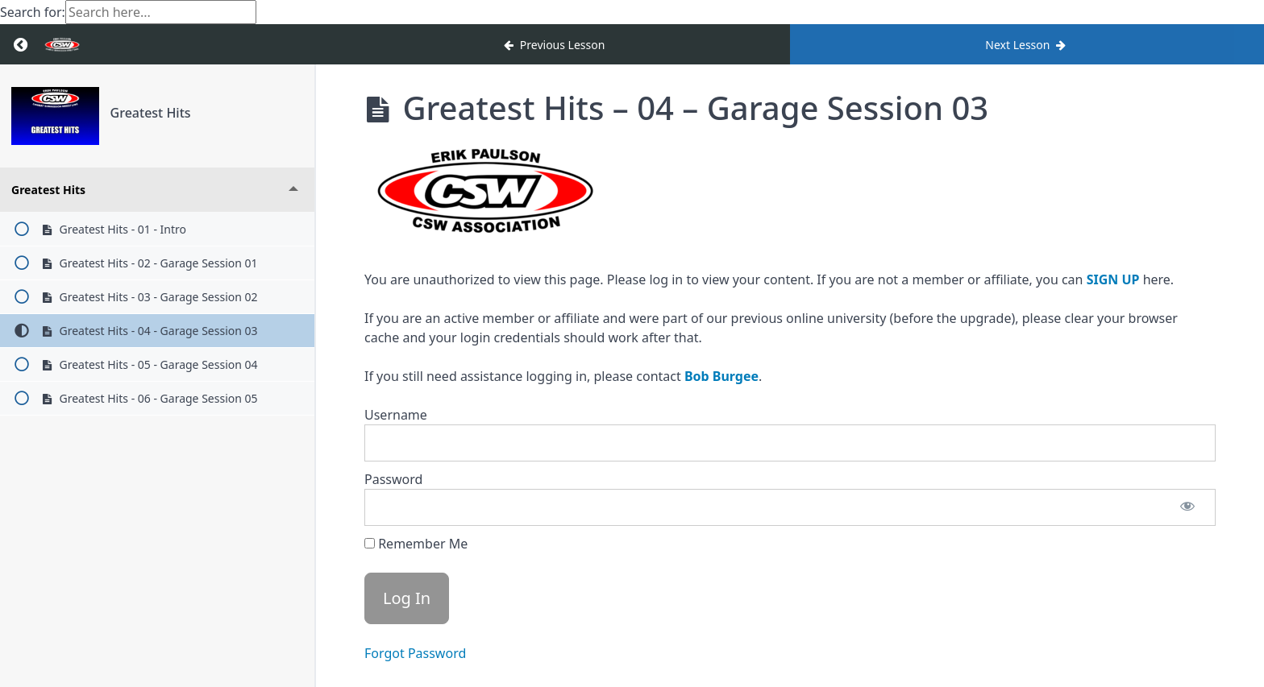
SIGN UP (1113, 279)
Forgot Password (415, 653)
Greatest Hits (150, 113)
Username (395, 415)
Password (393, 479)
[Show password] (1187, 507)
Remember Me (416, 543)
